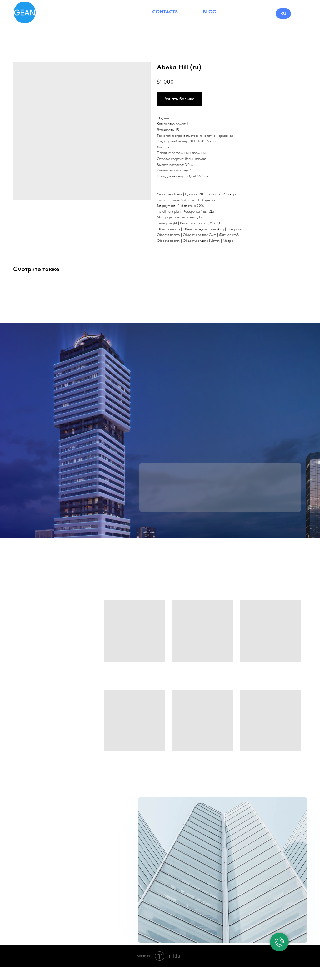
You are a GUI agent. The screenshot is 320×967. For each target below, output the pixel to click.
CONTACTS (165, 12)
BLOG (210, 12)
